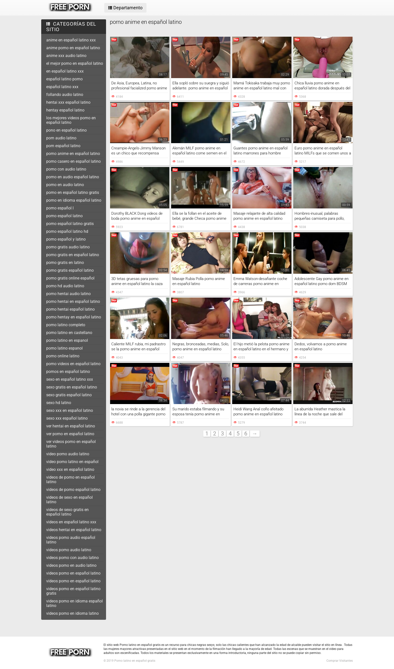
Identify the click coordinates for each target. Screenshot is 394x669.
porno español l (60, 208)
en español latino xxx (65, 71)
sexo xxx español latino (67, 418)
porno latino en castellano (69, 332)
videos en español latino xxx (71, 522)
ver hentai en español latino (70, 426)
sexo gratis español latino (69, 395)
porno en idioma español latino (73, 200)
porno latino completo (65, 324)
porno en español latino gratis (72, 192)
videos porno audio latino (68, 549)
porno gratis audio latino (68, 247)
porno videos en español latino (73, 363)
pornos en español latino (68, 371)
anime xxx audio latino (66, 55)
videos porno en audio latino (71, 565)
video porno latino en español (72, 461)
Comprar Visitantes (339, 660)
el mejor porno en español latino (74, 63)
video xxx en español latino (70, 469)
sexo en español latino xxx (69, 379)
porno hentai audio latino (68, 293)
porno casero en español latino (73, 161)
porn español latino (63, 145)
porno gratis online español (70, 278)
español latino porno (64, 79)
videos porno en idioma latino (72, 613)
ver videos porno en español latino (71, 444)
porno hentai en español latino (73, 301)
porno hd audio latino (65, 286)
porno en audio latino (65, 184)
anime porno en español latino (73, 47)
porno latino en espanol (67, 340)
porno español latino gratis (70, 223)
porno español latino (64, 215)
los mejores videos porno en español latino (71, 120)
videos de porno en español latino (70, 479)
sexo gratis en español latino (71, 387)
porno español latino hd (67, 231)
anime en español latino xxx (71, 40)
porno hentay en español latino (73, 317)
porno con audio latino (66, 169)
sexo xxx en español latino (69, 410)
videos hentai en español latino (73, 529)
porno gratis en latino (65, 262)
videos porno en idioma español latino (74, 603)
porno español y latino (66, 239)
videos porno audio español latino (70, 539)
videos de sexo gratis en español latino (67, 512)
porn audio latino (61, 138)
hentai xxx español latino (68, 102)
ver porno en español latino (70, 433)
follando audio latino (64, 94)
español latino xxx (62, 86)
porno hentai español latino (70, 309)
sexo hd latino (58, 402)
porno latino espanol (64, 348)
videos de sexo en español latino (69, 499)
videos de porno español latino (73, 489)
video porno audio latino (67, 454)
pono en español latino (66, 130)
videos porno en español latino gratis (73, 591)
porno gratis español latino (70, 270)
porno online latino (62, 356)
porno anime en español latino (73, 153)
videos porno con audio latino (72, 557)
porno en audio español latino (72, 177)
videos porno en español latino (73, 573)
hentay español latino (65, 110)
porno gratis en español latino (72, 254)
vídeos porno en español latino (73, 581)
